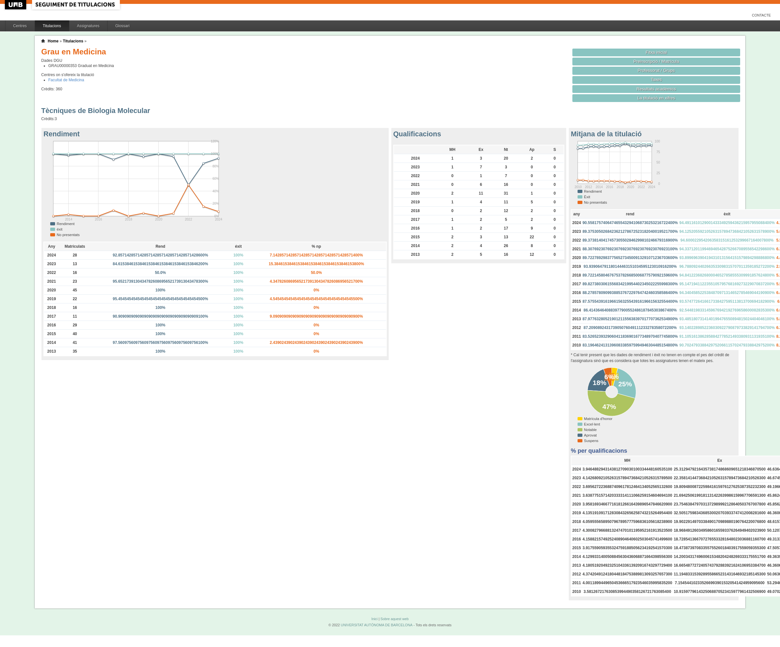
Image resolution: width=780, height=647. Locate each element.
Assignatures (88, 26)
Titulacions (52, 26)
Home (53, 41)
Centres (20, 26)
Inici (374, 619)
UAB (16, 4)
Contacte (761, 15)
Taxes (656, 79)
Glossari (122, 26)
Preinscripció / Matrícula (656, 61)
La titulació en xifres (656, 98)
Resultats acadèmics (656, 88)
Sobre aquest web (394, 619)
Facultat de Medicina (66, 80)
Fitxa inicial (656, 52)
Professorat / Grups (656, 70)
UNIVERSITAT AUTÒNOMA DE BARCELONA (376, 625)
